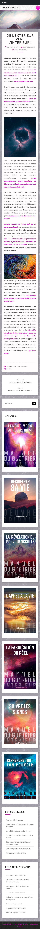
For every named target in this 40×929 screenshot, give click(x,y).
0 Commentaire (21, 50)
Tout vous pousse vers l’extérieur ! (18, 849)
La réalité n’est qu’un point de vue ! (18, 831)
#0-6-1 (9, 369)
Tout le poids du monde (14, 820)
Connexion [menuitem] (4, 2)
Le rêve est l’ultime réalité (15, 875)
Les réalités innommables (15, 893)
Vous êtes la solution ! (14, 904)
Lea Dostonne (29, 47)
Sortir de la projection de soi (16, 912)
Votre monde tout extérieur (17, 366)
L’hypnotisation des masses (16, 908)
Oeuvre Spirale (10, 7)
